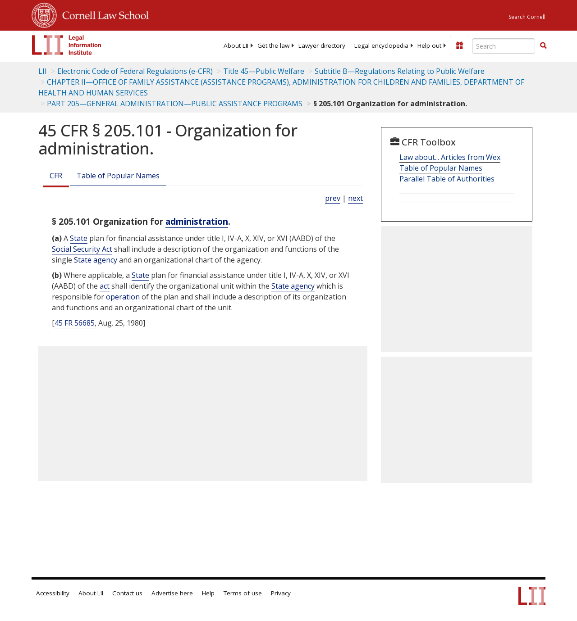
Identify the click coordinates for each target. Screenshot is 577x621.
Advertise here (172, 593)
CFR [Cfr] (56, 176)
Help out (429, 45)
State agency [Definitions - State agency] (95, 260)
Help (208, 593)
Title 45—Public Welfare (263, 71)
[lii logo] (66, 45)
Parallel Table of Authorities (447, 179)
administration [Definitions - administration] (196, 221)
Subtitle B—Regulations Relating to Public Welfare (400, 71)
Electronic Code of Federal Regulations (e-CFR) (135, 71)
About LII (236, 45)
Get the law (273, 45)
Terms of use (243, 593)
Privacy (281, 593)
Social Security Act (82, 249)
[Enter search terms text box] (503, 46)
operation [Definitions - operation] (123, 297)
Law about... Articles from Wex (449, 157)
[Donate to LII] (459, 45)
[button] (543, 45)
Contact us (127, 593)
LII (42, 71)
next (355, 198)
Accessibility (52, 593)
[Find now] (543, 46)
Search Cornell (526, 17)
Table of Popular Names (118, 176)
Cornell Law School (103, 14)
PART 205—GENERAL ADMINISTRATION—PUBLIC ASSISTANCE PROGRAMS (174, 104)
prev (332, 198)
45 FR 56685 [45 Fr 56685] (75, 323)
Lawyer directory (321, 45)
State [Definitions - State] (78, 238)
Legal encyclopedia (381, 45)
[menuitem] (236, 45)
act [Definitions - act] (105, 286)
